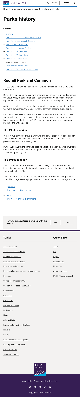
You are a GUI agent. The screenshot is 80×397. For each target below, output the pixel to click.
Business (7, 276)
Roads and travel (10, 349)
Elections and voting (11, 305)
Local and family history (50, 9)
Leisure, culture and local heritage (25, 9)
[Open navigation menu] (65, 3)
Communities (8, 291)
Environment (8, 310)
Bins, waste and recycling (13, 266)
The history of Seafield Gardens (18, 66)
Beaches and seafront (12, 256)
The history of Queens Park (16, 59)
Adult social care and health (14, 251)
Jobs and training (10, 320)
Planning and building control (14, 345)
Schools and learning (11, 354)
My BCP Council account (63, 276)
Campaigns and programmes (14, 281)
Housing (6, 315)
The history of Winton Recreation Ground (22, 69)
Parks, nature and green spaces (15, 340)
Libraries (6, 330)
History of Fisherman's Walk (17, 44)
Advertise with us (60, 271)
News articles (58, 261)
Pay (54, 251)
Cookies (44, 381)
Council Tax (8, 300)
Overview (9, 34)
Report (56, 256)
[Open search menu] (74, 3)
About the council (10, 247)
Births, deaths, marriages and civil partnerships (21, 271)
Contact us (7, 296)
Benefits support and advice (14, 261)
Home (5, 9)
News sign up (58, 266)
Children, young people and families (17, 286)
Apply (55, 247)
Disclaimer (53, 381)
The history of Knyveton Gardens (18, 48)
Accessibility (27, 381)
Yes (55, 222)
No (68, 222)
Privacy (37, 381)
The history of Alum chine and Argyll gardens (23, 37)
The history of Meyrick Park (16, 52)
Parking (6, 335)
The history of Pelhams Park (17, 55)
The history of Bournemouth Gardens (20, 41)
